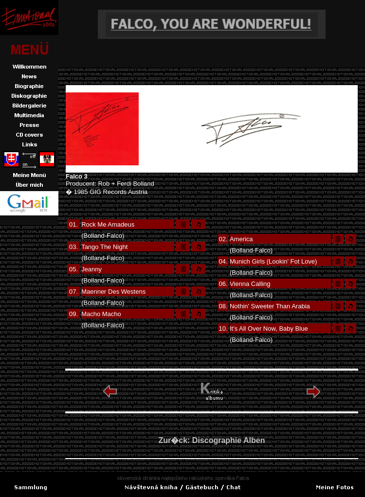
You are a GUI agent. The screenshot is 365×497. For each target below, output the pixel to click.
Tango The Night (104, 246)
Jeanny (91, 269)
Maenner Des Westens (113, 291)
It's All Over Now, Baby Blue (269, 328)
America (241, 239)
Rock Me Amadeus (107, 224)
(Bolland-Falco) (102, 235)
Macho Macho (101, 314)
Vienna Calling (250, 283)
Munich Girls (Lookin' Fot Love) (273, 261)
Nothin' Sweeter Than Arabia (270, 306)
